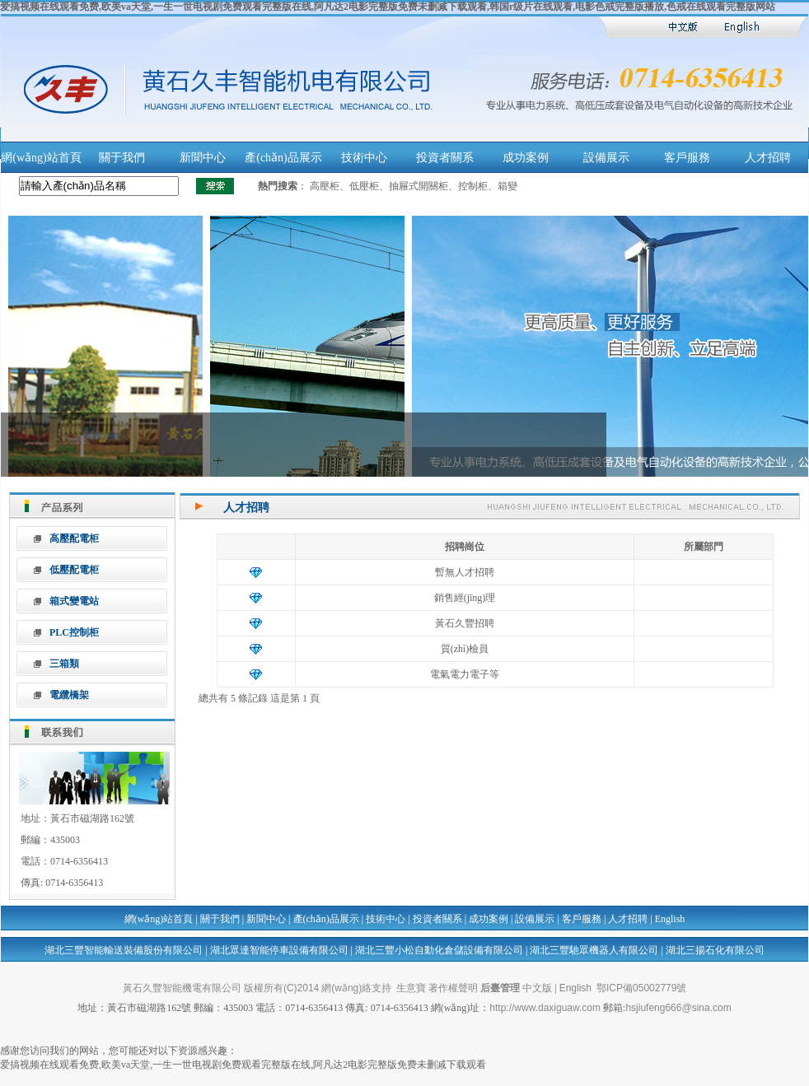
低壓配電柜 (74, 570)
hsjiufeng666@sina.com (678, 1008)
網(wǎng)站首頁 (41, 157)
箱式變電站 (74, 601)
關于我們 (122, 157)
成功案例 (526, 157)
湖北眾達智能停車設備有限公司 (279, 950)
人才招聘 (768, 157)
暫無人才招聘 (464, 572)
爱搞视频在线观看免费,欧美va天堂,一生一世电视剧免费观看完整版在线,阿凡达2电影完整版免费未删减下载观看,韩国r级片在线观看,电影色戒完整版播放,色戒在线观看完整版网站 (387, 6)
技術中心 (364, 157)
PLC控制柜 (74, 632)
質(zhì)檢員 (465, 649)
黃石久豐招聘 (464, 623)
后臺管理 (500, 988)
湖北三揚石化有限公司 (715, 950)
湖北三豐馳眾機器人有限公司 (594, 950)
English (670, 919)
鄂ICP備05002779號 (641, 988)
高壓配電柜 (74, 538)
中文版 (537, 988)
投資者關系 (445, 157)
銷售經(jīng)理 (465, 598)
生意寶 (411, 988)
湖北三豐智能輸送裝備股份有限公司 (123, 950)
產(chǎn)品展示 (283, 157)
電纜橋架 (69, 695)
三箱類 (64, 663)
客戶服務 (687, 157)
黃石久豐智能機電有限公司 (182, 988)
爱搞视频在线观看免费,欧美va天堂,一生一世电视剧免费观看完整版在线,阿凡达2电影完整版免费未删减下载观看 (243, 1064)
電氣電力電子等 (464, 674)
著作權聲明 (453, 988)
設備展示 (606, 157)
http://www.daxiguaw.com (545, 1008)
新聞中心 (203, 157)
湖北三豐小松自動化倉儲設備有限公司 (439, 950)
